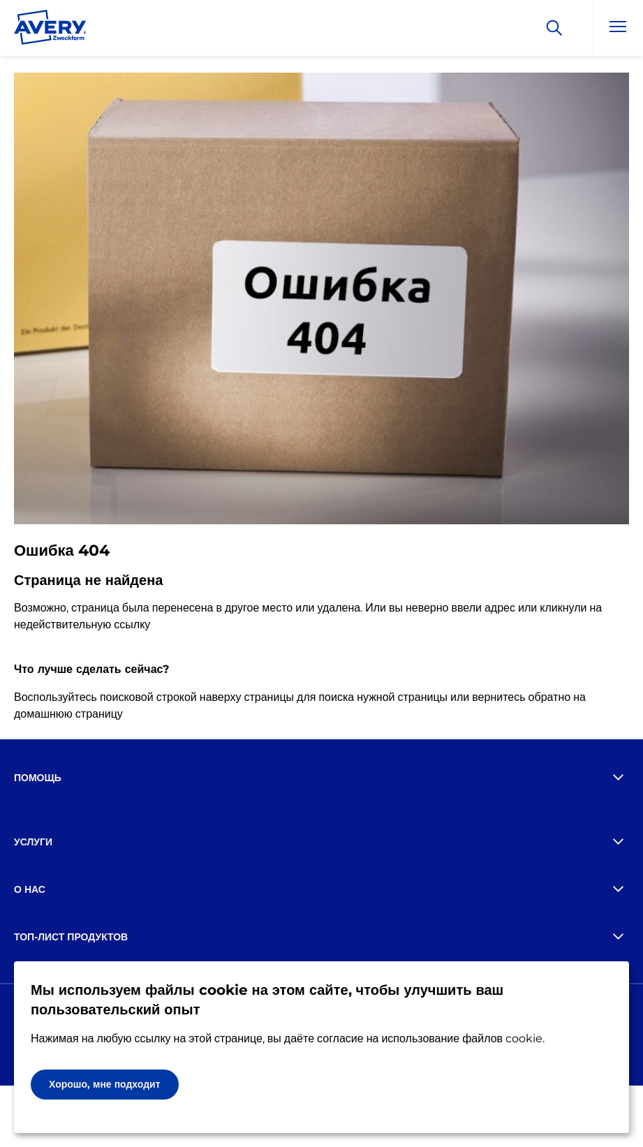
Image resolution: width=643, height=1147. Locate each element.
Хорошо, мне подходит (105, 1084)
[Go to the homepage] (50, 30)
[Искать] (554, 28)
